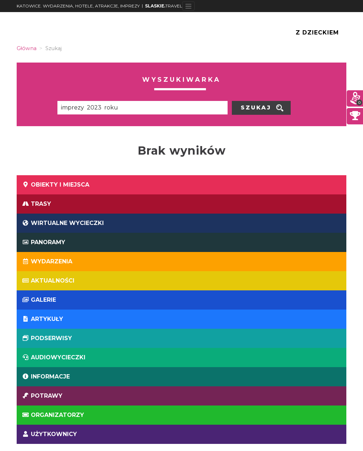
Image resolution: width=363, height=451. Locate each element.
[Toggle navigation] (188, 6)
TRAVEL (163, 6)
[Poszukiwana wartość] (142, 107)
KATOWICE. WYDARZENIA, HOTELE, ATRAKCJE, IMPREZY (78, 6)
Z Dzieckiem (317, 32)
